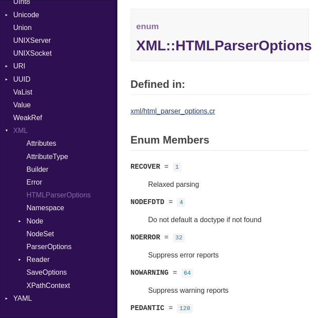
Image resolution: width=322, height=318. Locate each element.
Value (22, 105)
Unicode (26, 15)
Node (34, 221)
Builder (37, 169)
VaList (22, 92)
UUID (21, 79)
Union (22, 27)
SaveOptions (46, 272)
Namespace (45, 208)
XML (20, 130)
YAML (22, 298)
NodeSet (40, 234)
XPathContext (48, 285)
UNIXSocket (32, 53)
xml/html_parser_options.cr (173, 111)
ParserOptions (48, 246)
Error (34, 182)
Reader (37, 259)
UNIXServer (32, 40)
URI (19, 66)
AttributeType (47, 156)
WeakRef (27, 117)
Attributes (41, 143)
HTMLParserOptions (58, 195)
